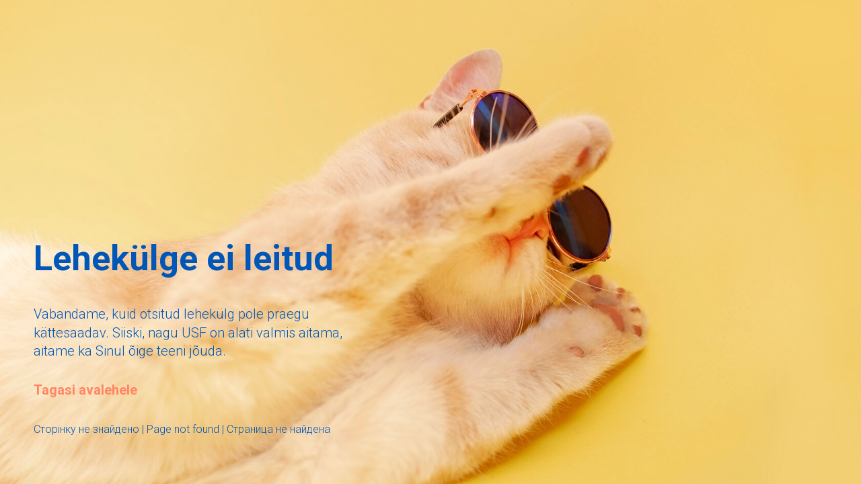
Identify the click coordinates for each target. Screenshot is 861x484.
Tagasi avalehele (85, 390)
